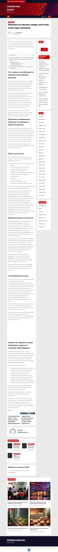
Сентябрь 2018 (42, 192)
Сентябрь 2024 (42, 141)
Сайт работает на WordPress (13, 546)
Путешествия (42, 224)
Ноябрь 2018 (42, 186)
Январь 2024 (42, 165)
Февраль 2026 (42, 125)
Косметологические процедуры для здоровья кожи (43, 94)
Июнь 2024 (41, 150)
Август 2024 (41, 144)
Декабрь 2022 (42, 180)
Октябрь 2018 (42, 189)
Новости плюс (42, 218)
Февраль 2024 (42, 162)
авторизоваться (12, 472)
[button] (45, 16)
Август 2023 (41, 177)
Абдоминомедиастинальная (18, 63)
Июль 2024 (41, 147)
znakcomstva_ (19, 32)
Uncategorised (11, 22)
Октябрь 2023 (42, 174)
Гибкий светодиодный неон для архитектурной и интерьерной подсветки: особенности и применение (44, 79)
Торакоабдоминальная (16, 65)
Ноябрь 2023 (42, 171)
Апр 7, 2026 (34, 503)
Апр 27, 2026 (12, 503)
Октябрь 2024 (42, 138)
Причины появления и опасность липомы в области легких (21, 59)
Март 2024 (41, 159)
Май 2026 (41, 116)
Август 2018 (41, 195)
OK (29, 550)
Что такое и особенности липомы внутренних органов (21, 57)
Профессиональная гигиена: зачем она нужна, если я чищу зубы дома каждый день (43, 102)
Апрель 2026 (42, 119)
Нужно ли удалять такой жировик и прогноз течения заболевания (21, 67)
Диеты (40, 209)
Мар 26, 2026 (12, 526)
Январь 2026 (42, 128)
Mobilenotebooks (16, 535)
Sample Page (48, 544)
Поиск (41, 42)
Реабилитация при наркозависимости (18, 524)
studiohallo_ (19, 503)
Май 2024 (41, 153)
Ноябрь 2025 (42, 132)
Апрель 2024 (42, 156)
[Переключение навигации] (42, 17)
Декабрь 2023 (42, 168)
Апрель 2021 (41, 183)
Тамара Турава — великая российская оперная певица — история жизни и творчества (27, 419)
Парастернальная (15, 62)
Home (42, 544)
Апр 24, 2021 (16, 448)
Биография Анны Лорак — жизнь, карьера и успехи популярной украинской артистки (14, 419)
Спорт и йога (42, 227)
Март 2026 (41, 122)
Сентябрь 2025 (42, 135)
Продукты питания (43, 221)
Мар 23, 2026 (34, 527)
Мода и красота (42, 215)
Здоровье (41, 212)
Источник (10, 410)
